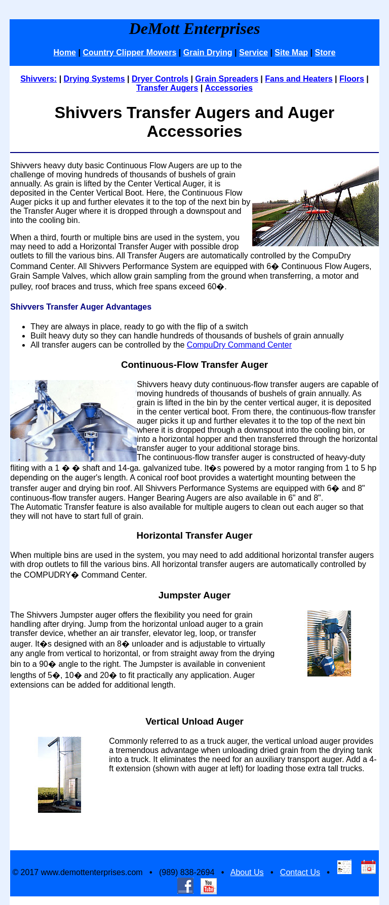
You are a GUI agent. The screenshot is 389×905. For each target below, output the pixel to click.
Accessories (229, 88)
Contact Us (300, 872)
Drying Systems (94, 78)
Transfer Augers (167, 88)
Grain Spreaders (226, 78)
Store (325, 52)
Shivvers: (38, 78)
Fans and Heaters (298, 78)
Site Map (291, 52)
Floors (351, 78)
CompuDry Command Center (239, 345)
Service (253, 52)
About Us (247, 872)
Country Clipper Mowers (129, 52)
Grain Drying (207, 52)
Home (65, 52)
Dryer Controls (160, 78)
